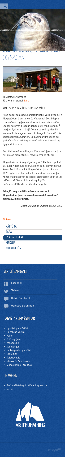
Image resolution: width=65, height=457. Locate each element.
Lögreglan (12, 354)
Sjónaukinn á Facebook (19, 365)
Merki (9, 389)
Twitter (15, 290)
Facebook (16, 283)
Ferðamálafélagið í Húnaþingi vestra (26, 385)
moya (54, 450)
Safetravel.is (13, 357)
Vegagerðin (12, 343)
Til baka (7, 219)
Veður (9, 335)
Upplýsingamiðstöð (17, 328)
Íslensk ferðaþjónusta (18, 361)
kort (26, 100)
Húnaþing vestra (15, 332)
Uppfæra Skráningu (22, 305)
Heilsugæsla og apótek (19, 350)
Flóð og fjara (13, 339)
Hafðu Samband (20, 298)
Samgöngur (12, 346)
